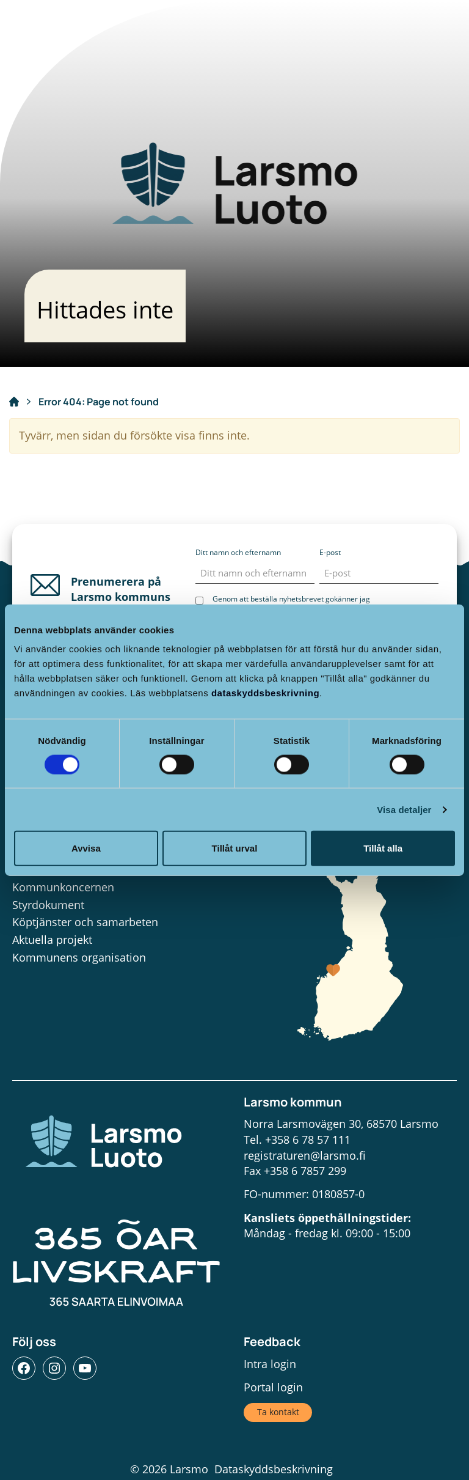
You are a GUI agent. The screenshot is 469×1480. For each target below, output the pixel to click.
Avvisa (86, 848)
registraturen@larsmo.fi (305, 1155)
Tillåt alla (382, 848)
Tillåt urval (235, 848)
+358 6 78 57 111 (308, 1139)
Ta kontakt (278, 1412)
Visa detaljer (404, 809)
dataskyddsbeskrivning (265, 693)
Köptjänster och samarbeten (85, 922)
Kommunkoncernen (63, 887)
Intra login (270, 1364)
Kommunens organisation (79, 957)
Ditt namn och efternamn (238, 552)
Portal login (273, 1387)
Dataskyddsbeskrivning (273, 1469)
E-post (330, 552)
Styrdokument (48, 904)
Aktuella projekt (52, 939)
